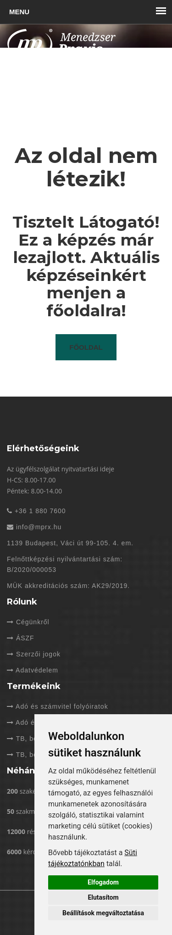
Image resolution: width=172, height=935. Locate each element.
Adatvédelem (32, 670)
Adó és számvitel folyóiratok (57, 706)
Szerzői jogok (34, 654)
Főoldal (86, 347)
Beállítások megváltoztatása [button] (103, 913)
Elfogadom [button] (103, 882)
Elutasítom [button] (103, 897)
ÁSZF (20, 638)
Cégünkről (28, 622)
